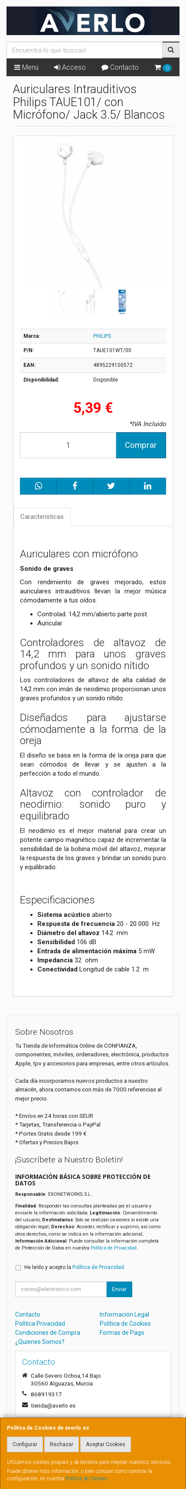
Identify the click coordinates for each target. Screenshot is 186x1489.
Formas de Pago (122, 1332)
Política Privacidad (40, 1323)
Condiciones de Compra (47, 1332)
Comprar (141, 445)
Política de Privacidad (114, 1248)
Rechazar (61, 1444)
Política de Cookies (86, 1479)
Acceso (70, 67)
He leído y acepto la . (74, 1267)
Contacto (120, 67)
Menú (26, 67)
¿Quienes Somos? (40, 1341)
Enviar (119, 1289)
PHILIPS (102, 336)
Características (42, 517)
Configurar (25, 1444)
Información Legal (124, 1314)
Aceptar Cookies (105, 1444)
